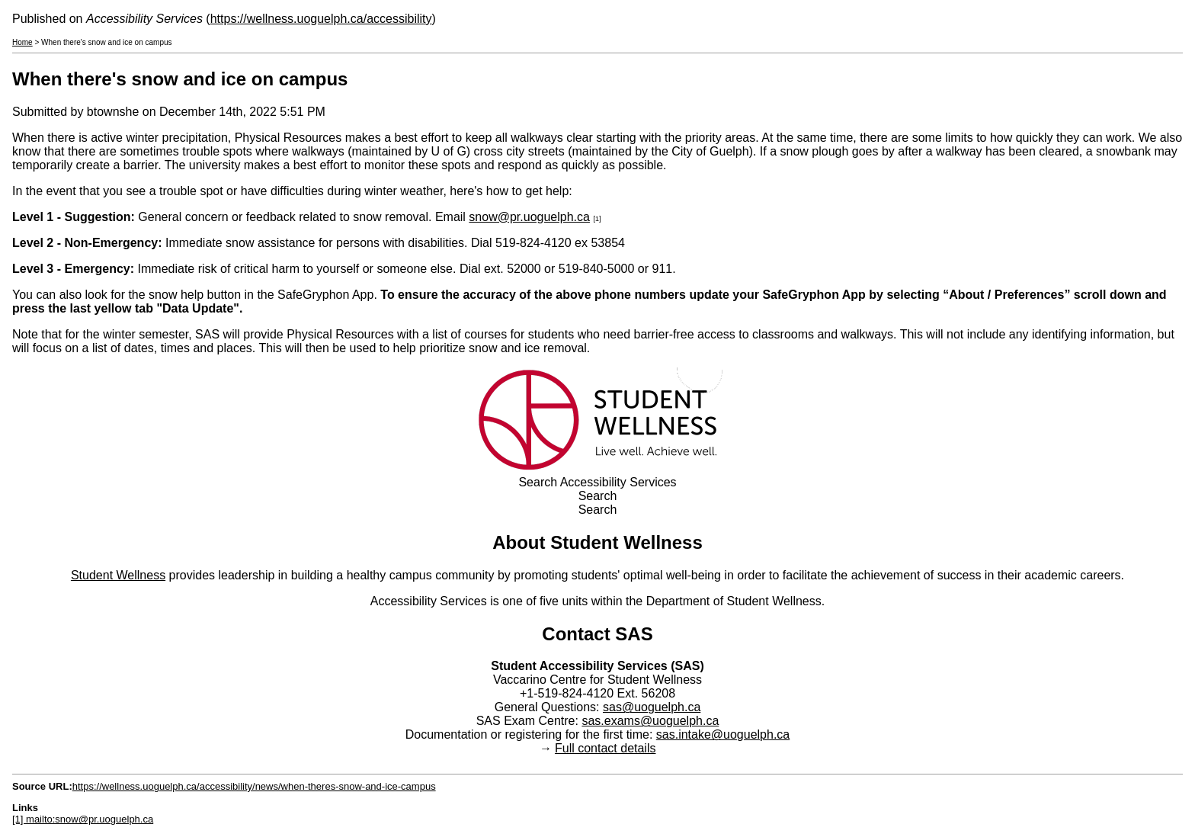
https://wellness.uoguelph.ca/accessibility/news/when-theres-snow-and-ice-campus (254, 786)
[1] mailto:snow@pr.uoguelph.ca (82, 819)
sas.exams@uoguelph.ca (650, 720)
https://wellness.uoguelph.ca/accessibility (321, 18)
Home (22, 42)
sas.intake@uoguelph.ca (723, 734)
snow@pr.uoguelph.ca (529, 216)
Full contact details (605, 748)
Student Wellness (118, 575)
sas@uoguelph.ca (651, 707)
